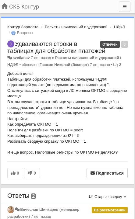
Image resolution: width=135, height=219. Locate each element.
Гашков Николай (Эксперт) (64, 65)
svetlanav (21, 58)
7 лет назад (41, 216)
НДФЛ (119, 27)
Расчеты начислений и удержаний (76, 27)
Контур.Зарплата (22, 27)
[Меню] (124, 7)
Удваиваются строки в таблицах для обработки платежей (56, 47)
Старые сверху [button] (107, 196)
